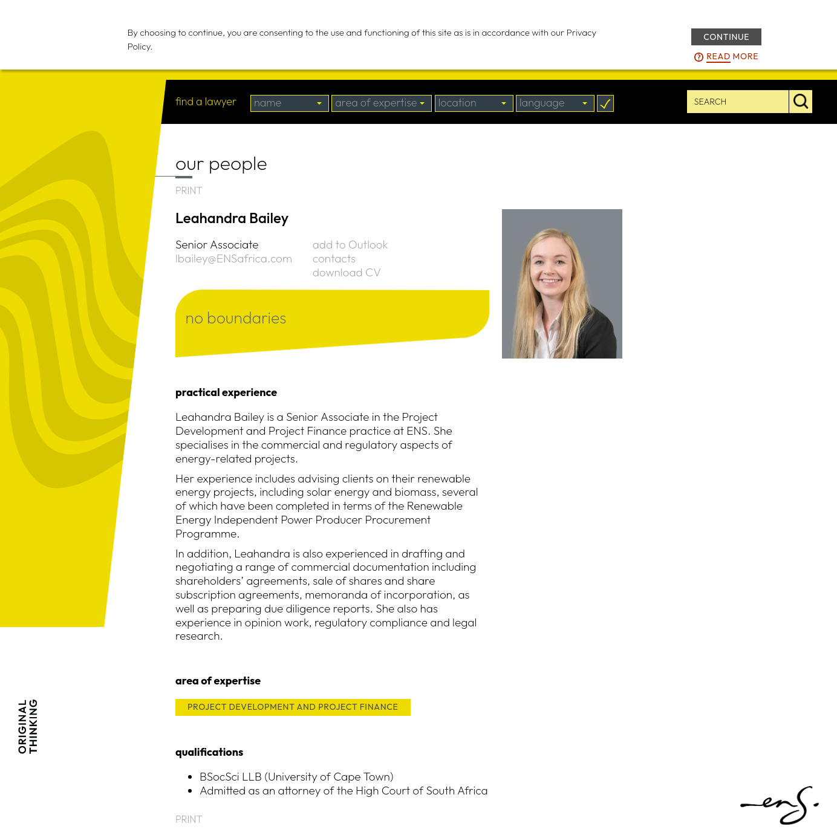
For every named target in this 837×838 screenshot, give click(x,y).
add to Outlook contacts (350, 251)
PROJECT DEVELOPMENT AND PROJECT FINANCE (293, 706)
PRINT (189, 190)
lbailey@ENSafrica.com (233, 258)
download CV (347, 272)
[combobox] (289, 103)
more (732, 57)
